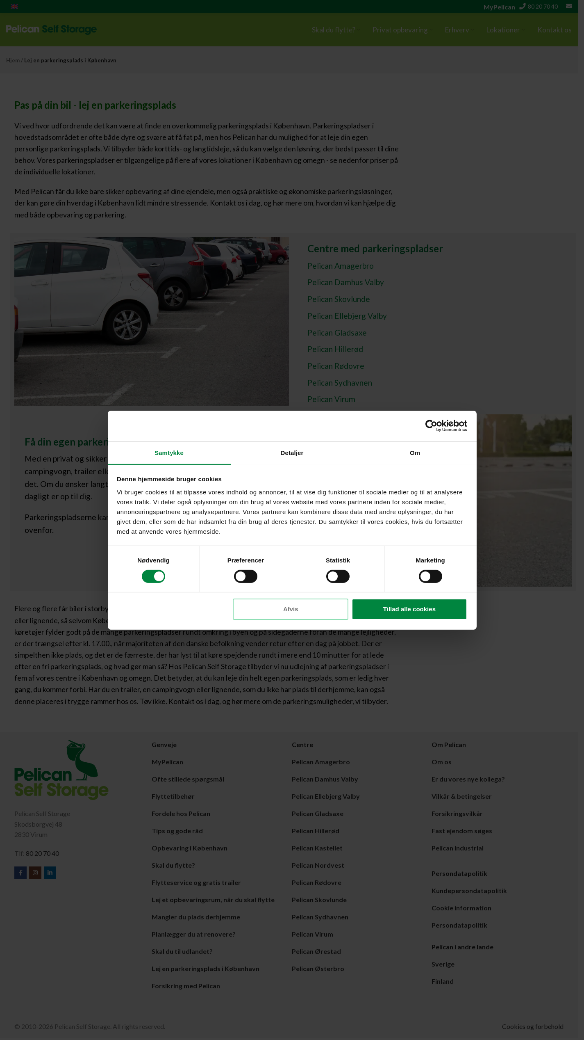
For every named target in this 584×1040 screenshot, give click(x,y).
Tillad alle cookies (409, 609)
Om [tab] (415, 452)
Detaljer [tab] (292, 452)
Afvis (290, 609)
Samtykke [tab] (169, 452)
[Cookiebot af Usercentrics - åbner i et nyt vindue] (431, 425)
